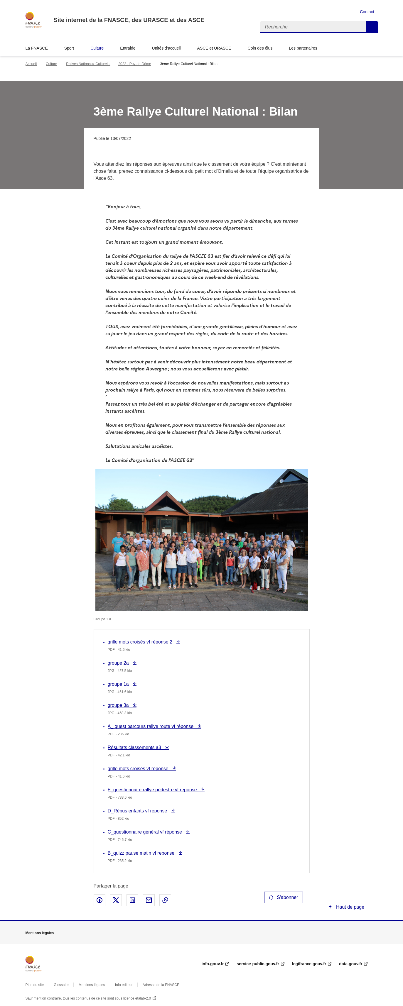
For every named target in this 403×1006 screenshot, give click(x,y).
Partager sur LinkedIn (132, 900)
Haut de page (350, 907)
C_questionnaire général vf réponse (145, 831)
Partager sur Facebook (99, 900)
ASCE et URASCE (214, 48)
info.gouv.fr (213, 963)
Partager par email (149, 900)
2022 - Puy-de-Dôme (134, 64)
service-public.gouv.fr (258, 963)
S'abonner (283, 897)
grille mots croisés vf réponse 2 (141, 641)
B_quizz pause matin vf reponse (142, 853)
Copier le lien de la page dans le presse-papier (165, 900)
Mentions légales (92, 985)
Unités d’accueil (166, 48)
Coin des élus (260, 48)
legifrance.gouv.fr (309, 963)
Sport (69, 48)
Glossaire (61, 985)
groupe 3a (120, 705)
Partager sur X (116, 900)
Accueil (31, 64)
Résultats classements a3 (135, 747)
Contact (367, 11)
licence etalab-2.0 (137, 998)
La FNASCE (37, 48)
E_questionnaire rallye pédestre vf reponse (153, 789)
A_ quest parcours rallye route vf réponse (151, 726)
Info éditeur (124, 985)
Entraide (127, 48)
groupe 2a (120, 662)
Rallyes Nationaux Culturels (88, 64)
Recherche (372, 27)
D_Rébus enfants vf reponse (138, 810)
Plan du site (35, 985)
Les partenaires (303, 48)
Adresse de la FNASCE (161, 985)
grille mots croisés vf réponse (139, 768)
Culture (97, 48)
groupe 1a (120, 684)
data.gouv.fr (350, 963)
